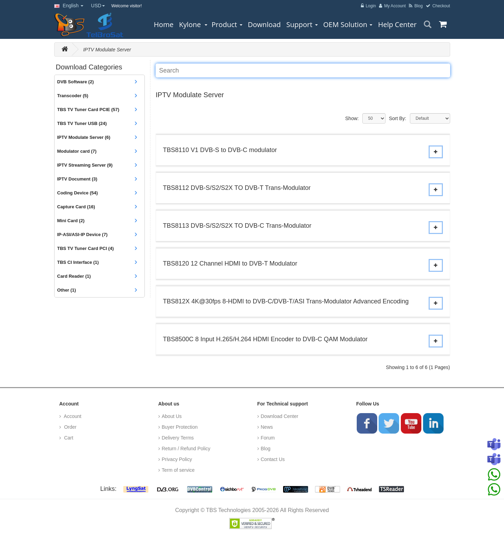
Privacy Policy (177, 459)
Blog (266, 448)
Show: (352, 118)
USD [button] (98, 5)
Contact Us (273, 459)
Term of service (178, 470)
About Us (172, 416)
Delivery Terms (178, 438)
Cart (68, 438)
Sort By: (397, 118)
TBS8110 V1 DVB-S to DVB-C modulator (220, 149)
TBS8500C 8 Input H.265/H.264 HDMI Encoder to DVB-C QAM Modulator (265, 339)
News (267, 427)
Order (70, 427)
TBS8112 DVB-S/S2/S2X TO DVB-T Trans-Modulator (237, 187)
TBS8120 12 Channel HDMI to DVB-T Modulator (230, 263)
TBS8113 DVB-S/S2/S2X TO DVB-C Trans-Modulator (237, 225)
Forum (268, 438)
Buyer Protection (180, 427)
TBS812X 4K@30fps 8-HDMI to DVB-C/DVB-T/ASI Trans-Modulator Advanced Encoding (286, 301)
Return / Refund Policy (186, 448)
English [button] (69, 5)
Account (72, 416)
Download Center (279, 416)
